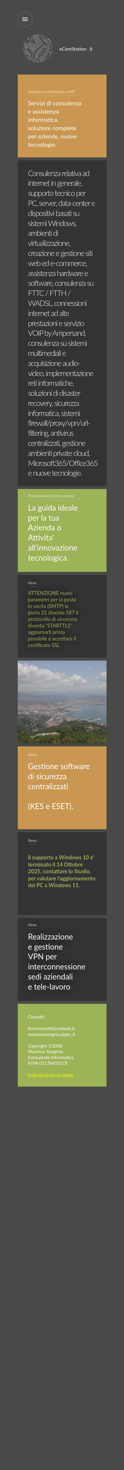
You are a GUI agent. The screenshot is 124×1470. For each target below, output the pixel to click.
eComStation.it (38, 49)
